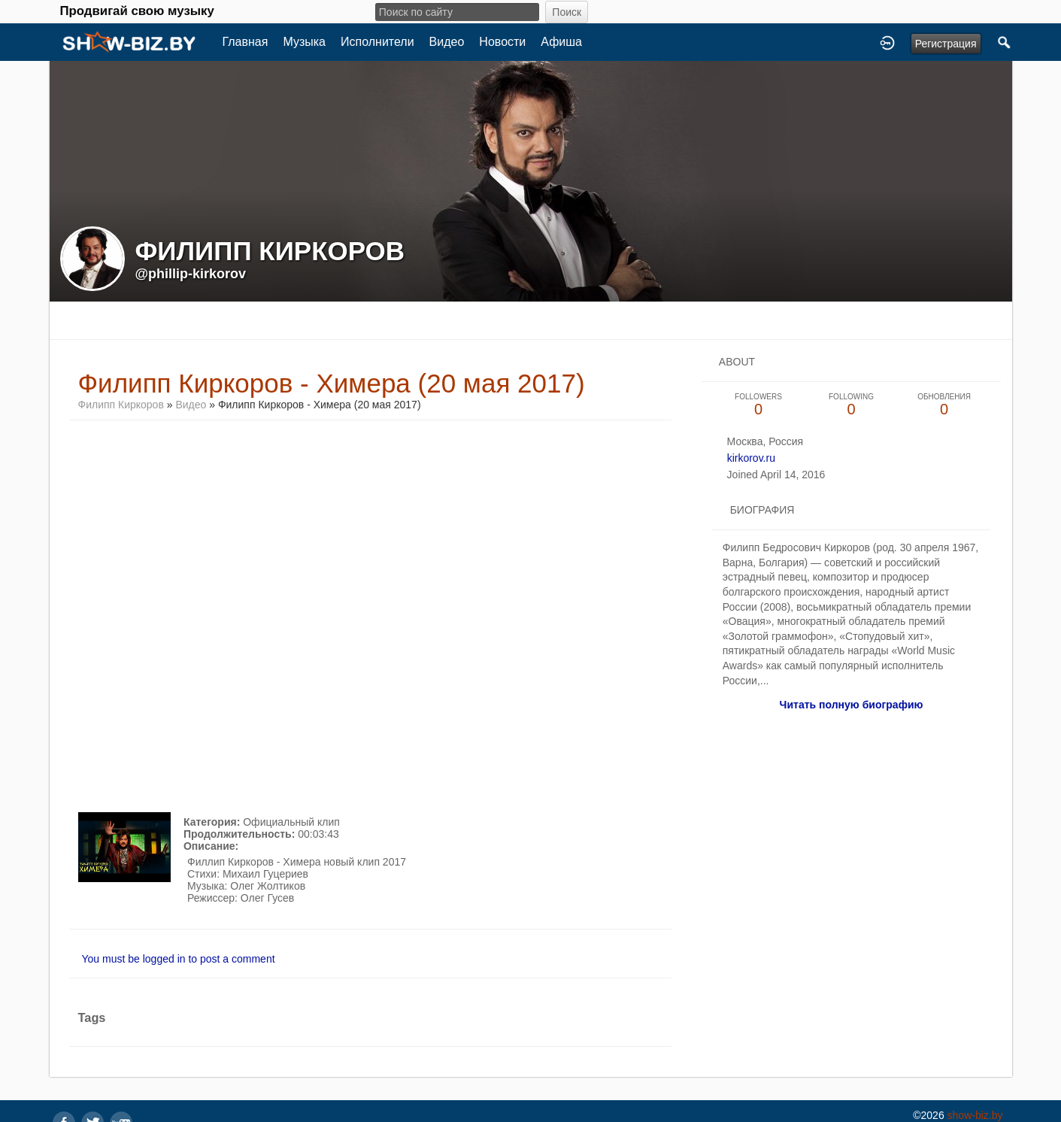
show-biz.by (975, 1115)
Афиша (561, 41)
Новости (502, 41)
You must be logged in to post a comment (178, 959)
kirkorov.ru (751, 458)
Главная (245, 41)
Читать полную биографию (851, 705)
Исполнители (377, 41)
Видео (447, 41)
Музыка (304, 41)
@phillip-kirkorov (191, 273)
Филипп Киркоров (121, 405)
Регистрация (946, 44)
